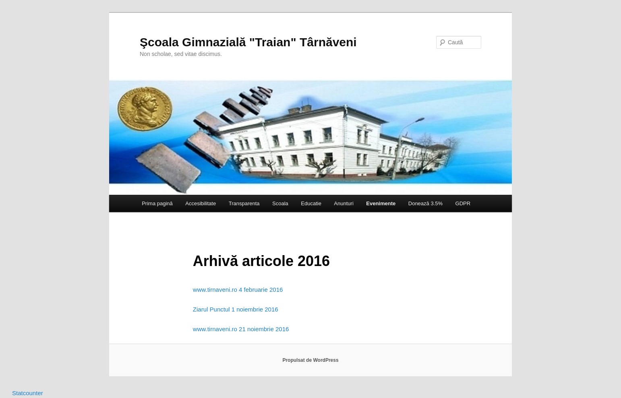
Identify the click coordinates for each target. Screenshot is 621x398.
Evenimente (380, 203)
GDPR (463, 203)
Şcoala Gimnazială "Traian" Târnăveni (248, 42)
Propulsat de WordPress (310, 360)
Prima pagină (157, 203)
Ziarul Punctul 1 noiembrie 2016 (235, 309)
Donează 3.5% (425, 203)
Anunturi (343, 203)
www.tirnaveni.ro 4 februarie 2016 (238, 289)
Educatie (311, 203)
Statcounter (27, 393)
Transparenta (244, 203)
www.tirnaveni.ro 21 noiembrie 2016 (241, 329)
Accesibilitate (200, 203)
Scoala (280, 203)
